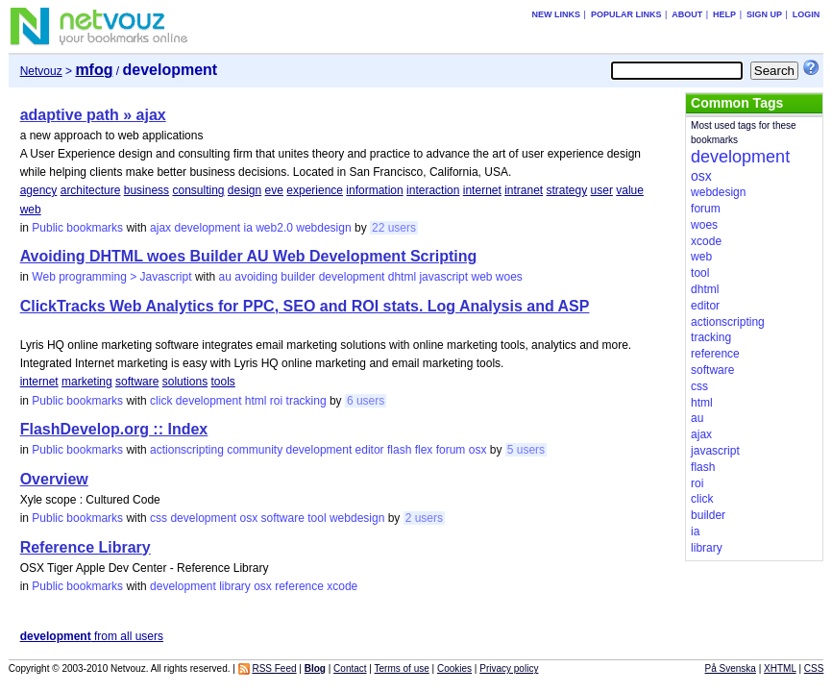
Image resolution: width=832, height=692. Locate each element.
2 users (424, 518)
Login (806, 14)
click (161, 401)
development (207, 228)
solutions (185, 381)
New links (556, 14)
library (235, 586)
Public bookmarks (77, 228)
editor (369, 450)
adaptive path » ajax (93, 115)
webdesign (323, 228)
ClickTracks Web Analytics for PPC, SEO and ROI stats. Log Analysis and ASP (305, 306)
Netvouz (41, 71)
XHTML (780, 668)
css (158, 518)
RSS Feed (274, 668)
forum (451, 450)
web (30, 209)
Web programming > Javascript (111, 277)
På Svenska (730, 668)
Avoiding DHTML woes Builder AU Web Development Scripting (248, 256)
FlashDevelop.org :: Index (114, 429)
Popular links (626, 14)
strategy (567, 190)
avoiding (256, 277)
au (225, 277)
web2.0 (274, 228)
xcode (342, 586)
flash (399, 450)
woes (509, 277)
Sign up (764, 14)
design (244, 190)
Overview (54, 479)
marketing (86, 381)
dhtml (402, 277)
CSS (814, 668)
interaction (432, 190)
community (254, 450)
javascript (443, 277)
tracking (306, 401)
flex (424, 450)
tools (222, 381)
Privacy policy (508, 668)
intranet (523, 190)
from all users (91, 636)
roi (276, 401)
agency (39, 190)
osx (478, 450)
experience (314, 190)
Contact (349, 668)
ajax (160, 228)
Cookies (454, 668)
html (256, 401)
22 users (394, 228)
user (602, 190)
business (146, 190)
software (137, 381)
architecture (91, 190)
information (374, 190)
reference (299, 586)
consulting (198, 190)
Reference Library (85, 547)
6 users (365, 401)
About (687, 14)
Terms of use (402, 668)
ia (248, 228)
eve (274, 190)
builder (298, 277)
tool (316, 518)
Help (724, 14)
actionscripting (187, 450)
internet (482, 190)
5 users (526, 450)
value (630, 190)
